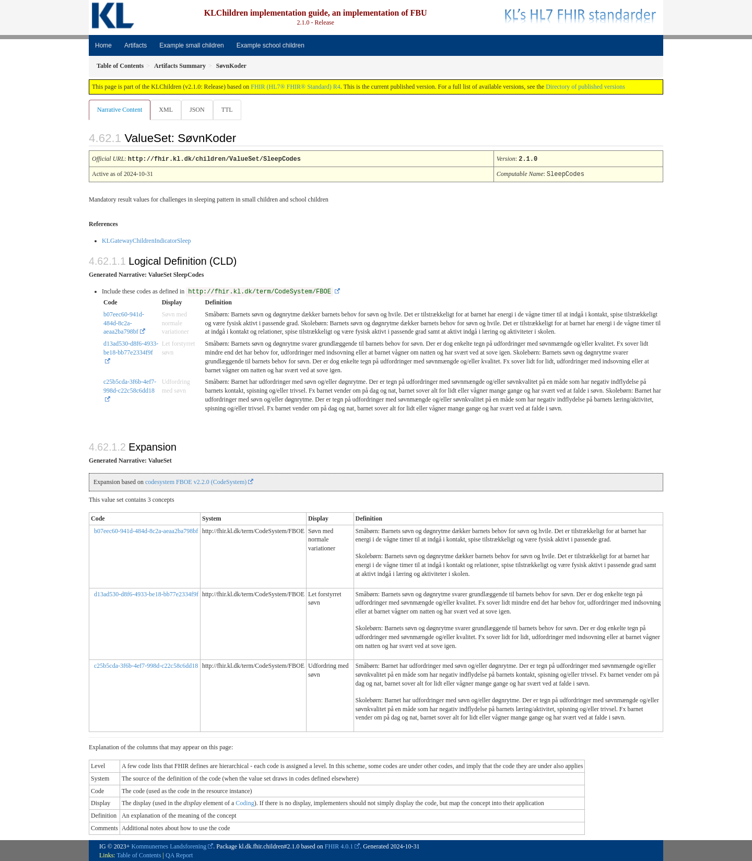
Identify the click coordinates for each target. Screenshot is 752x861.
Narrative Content (119, 109)
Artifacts (135, 45)
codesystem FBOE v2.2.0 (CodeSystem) (195, 481)
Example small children (191, 45)
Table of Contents (138, 854)
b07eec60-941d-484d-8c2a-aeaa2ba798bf (123, 322)
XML (167, 109)
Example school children (270, 45)
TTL (230, 109)
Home (103, 45)
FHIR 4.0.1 (339, 846)
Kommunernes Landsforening (169, 846)
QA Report (179, 854)
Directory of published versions (585, 86)
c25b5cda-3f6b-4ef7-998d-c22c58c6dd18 (129, 386)
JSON (199, 109)
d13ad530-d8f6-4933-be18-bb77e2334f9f (130, 347)
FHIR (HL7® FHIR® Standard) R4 (295, 86)
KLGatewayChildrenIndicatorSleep (146, 240)
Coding (245, 802)
